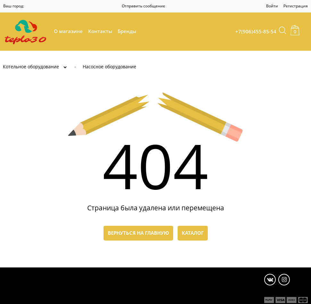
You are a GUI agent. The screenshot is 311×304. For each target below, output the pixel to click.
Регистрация (295, 6)
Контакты (100, 31)
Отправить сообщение (143, 6)
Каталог (193, 233)
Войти (272, 6)
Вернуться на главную (138, 233)
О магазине (68, 31)
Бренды (127, 31)
